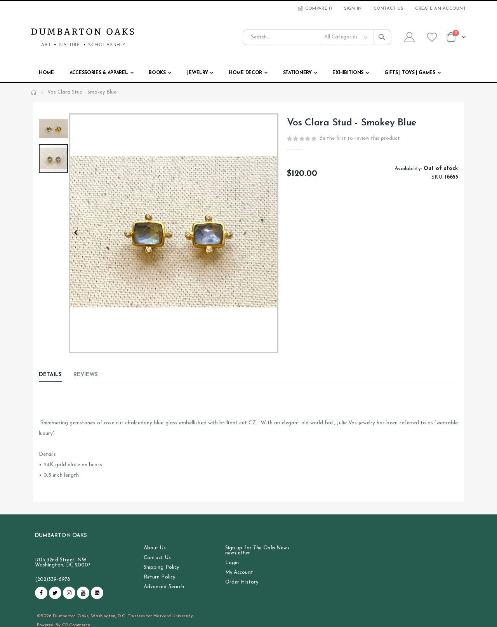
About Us (155, 548)
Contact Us (389, 9)
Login (232, 562)
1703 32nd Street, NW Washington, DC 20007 (62, 563)
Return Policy (159, 577)
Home (33, 92)
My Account (239, 572)
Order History (241, 582)
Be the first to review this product (359, 139)
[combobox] (317, 37)
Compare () (314, 9)
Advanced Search (164, 586)
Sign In (353, 9)
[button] (75, 233)
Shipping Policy (161, 567)
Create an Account (440, 9)
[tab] (56, 375)
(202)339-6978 (52, 579)
